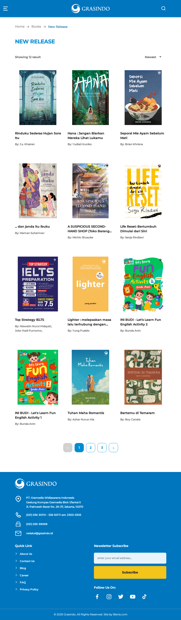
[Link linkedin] (144, 596)
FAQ (20, 582)
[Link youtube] (132, 596)
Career (22, 575)
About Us (23, 554)
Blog (20, 568)
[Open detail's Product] (37, 72)
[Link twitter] (121, 596)
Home (19, 27)
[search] (163, 8)
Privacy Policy (26, 589)
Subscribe (130, 572)
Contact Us (24, 561)
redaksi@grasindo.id (39, 533)
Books (36, 27)
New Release (57, 27)
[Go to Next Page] (113, 447)
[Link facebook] (97, 596)
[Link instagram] (109, 596)
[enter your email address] (130, 558)
